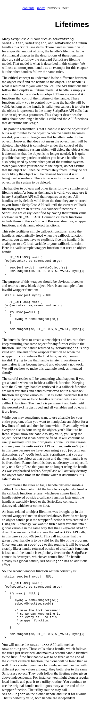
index (41, 8)
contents (28, 8)
